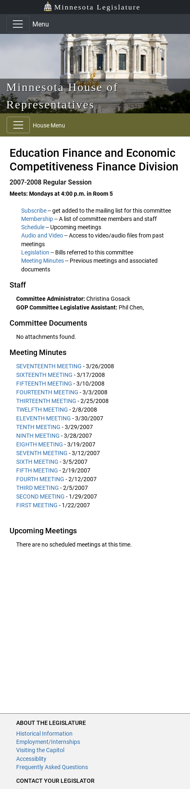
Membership (37, 219)
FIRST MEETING (37, 505)
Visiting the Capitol (40, 750)
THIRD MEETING (37, 487)
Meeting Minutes (42, 260)
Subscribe (33, 210)
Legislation (35, 252)
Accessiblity (31, 758)
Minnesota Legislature (92, 6)
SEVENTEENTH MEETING (49, 366)
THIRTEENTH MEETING (46, 401)
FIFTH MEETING (37, 470)
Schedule (32, 227)
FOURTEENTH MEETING (47, 392)
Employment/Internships (48, 742)
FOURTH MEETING (40, 479)
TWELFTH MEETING (42, 409)
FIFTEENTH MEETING (44, 383)
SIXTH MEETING (37, 461)
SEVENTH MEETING (42, 453)
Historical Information (44, 733)
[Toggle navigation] (17, 24)
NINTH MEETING (38, 435)
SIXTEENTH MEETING (44, 375)
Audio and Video (42, 235)
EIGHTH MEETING (39, 444)
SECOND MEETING (40, 496)
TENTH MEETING (38, 427)
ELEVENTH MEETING (43, 418)
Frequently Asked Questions (52, 767)
